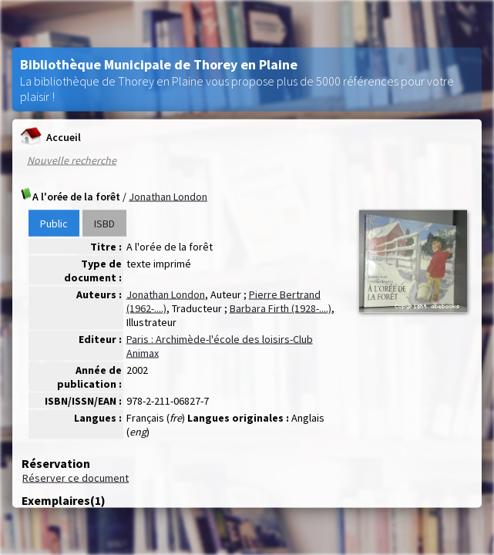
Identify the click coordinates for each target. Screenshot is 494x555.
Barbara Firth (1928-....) (280, 308)
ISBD (104, 223)
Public (54, 223)
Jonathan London (168, 197)
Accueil (50, 136)
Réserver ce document (75, 478)
